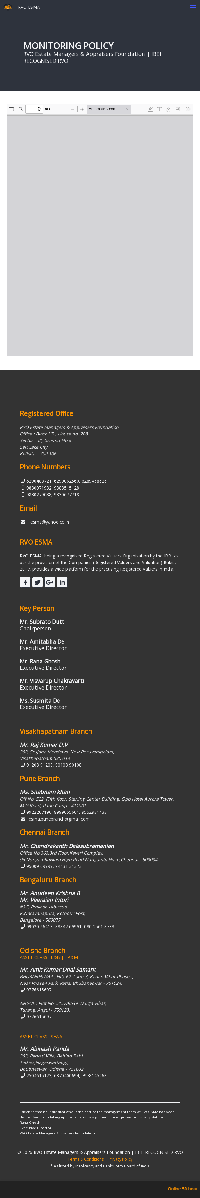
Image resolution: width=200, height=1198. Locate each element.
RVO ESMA (21, 7)
